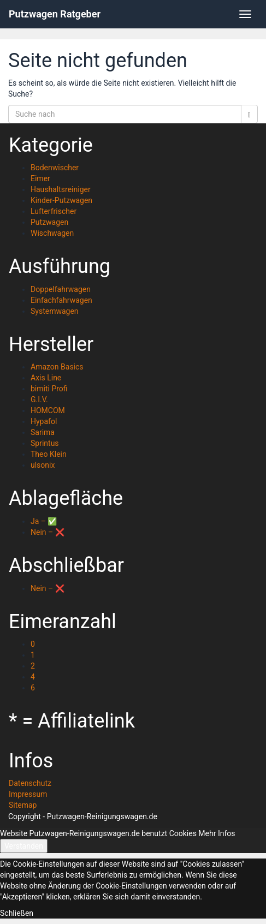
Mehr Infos (216, 833)
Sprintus (45, 443)
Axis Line (46, 377)
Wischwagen (52, 233)
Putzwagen (49, 222)
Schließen (16, 913)
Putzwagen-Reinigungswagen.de (102, 816)
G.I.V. (39, 399)
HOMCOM (48, 410)
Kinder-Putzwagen (61, 200)
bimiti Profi (49, 388)
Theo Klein (49, 454)
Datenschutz (30, 783)
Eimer (40, 178)
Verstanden (23, 846)
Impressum (28, 794)
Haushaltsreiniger (61, 189)
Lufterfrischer (53, 211)
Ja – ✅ (44, 521)
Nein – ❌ (47, 532)
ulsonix (43, 465)
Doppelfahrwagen (61, 289)
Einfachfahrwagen (61, 300)
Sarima (43, 432)
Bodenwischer (55, 167)
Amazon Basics (57, 366)
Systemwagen (55, 311)
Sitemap (23, 805)
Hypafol (44, 421)
